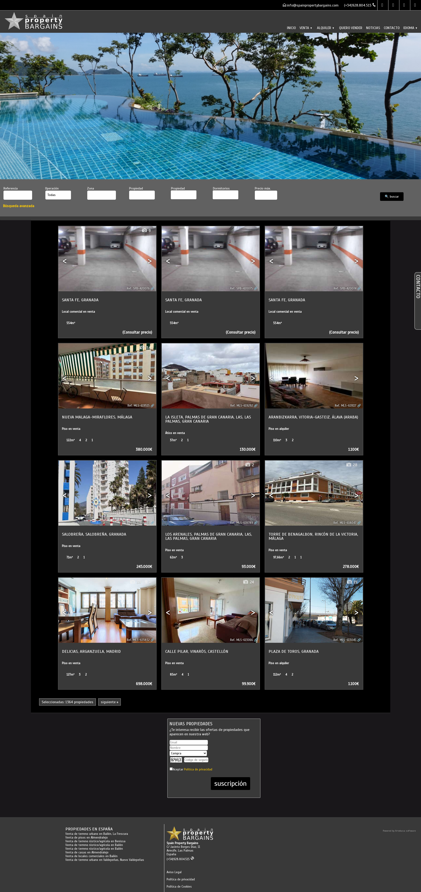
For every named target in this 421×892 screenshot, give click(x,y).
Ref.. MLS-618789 (241, 523)
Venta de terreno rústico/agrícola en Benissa (95, 841)
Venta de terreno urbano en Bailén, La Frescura (96, 834)
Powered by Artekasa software (399, 830)
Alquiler (325, 28)
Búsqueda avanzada (18, 206)
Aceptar (192, 769)
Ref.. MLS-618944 (138, 523)
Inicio (291, 28)
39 (135, 582)
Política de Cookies (179, 887)
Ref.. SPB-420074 (345, 288)
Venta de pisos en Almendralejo (86, 837)
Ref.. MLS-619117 (345, 406)
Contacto (392, 28)
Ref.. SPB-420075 (241, 288)
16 (248, 347)
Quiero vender (350, 28)
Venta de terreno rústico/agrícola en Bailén (94, 845)
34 (145, 347)
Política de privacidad (198, 769)
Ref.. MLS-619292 (241, 406)
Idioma (410, 28)
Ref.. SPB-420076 (138, 288)
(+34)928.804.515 (180, 859)
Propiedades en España (89, 829)
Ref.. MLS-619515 (139, 406)
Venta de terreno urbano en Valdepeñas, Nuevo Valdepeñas (104, 860)
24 (248, 582)
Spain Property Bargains (182, 843)
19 (352, 582)
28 (351, 465)
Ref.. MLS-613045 (344, 640)
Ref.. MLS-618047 (344, 523)
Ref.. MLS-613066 (241, 640)
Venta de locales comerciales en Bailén (91, 856)
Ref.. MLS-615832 (138, 640)
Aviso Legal (174, 872)
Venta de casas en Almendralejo (86, 852)
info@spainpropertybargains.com (313, 5)
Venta (306, 28)
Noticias (373, 28)
